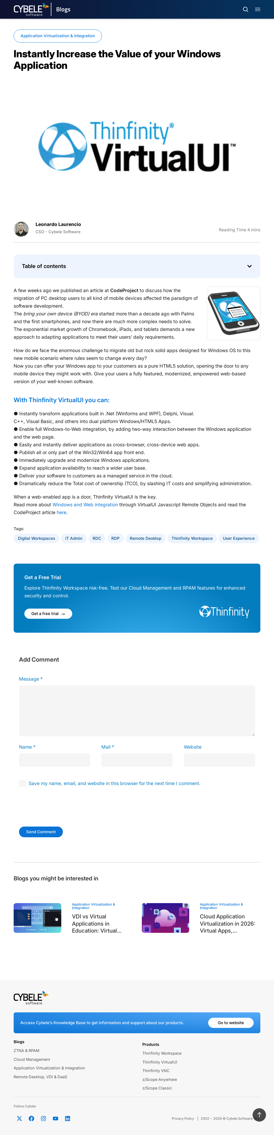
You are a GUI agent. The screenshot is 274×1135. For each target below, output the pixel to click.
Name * (27, 747)
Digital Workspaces (36, 538)
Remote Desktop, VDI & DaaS (40, 1076)
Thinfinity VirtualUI (159, 1062)
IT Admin (73, 538)
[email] (137, 760)
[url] (219, 760)
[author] (54, 760)
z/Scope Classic (157, 1088)
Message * (31, 679)
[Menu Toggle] (257, 9)
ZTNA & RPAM (26, 1050)
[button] (249, 266)
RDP (115, 538)
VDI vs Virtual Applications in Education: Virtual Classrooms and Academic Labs (94, 923)
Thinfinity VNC (156, 1070)
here (61, 512)
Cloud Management (32, 1059)
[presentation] (55, 806)
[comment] (137, 710)
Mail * (107, 747)
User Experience (239, 538)
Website (192, 747)
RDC (97, 538)
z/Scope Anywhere (159, 1079)
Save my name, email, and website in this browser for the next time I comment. (114, 783)
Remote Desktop (145, 538)
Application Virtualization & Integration (58, 35)
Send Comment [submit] (41, 831)
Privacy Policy (183, 1119)
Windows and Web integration (85, 504)
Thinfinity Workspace (192, 538)
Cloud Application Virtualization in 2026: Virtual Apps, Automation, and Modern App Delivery (228, 923)
